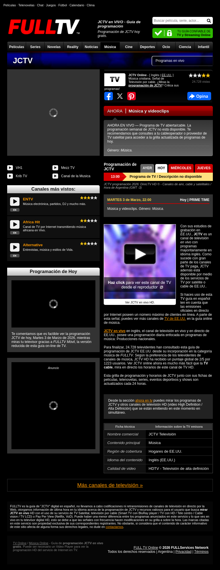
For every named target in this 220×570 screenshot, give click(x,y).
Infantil (203, 47)
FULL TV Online (145, 548)
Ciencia (185, 47)
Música (110, 47)
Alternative (33, 245)
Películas (16, 47)
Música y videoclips (149, 111)
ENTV (28, 199)
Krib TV (21, 176)
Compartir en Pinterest (131, 96)
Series (35, 47)
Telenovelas (26, 5)
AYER (147, 168)
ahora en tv (143, 401)
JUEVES (204, 168)
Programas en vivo (170, 61)
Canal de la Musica (75, 176)
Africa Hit (31, 222)
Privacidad (183, 552)
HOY (161, 168)
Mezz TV (67, 168)
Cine (129, 47)
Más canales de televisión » (110, 485)
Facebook (199, 96)
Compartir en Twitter (120, 96)
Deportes (147, 47)
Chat (40, 5)
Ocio (166, 47)
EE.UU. (167, 75)
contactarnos (114, 526)
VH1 (19, 168)
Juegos (51, 5)
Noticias (91, 47)
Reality (72, 47)
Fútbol (62, 5)
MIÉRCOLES (181, 168)
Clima (91, 5)
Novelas (54, 47)
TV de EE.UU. (175, 319)
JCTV (23, 60)
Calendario (76, 5)
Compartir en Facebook (108, 96)
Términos (201, 552)
